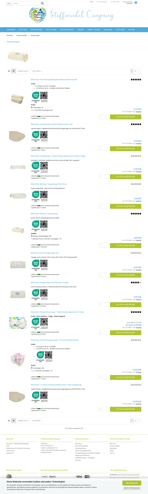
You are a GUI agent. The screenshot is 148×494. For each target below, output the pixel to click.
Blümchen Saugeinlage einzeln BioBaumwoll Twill (52, 124)
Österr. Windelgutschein (83, 451)
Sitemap (78, 460)
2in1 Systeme (51, 30)
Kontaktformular (46, 452)
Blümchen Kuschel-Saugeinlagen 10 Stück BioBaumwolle (55, 340)
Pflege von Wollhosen (82, 455)
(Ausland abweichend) (52, 116)
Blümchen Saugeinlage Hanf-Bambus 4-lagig (49, 282)
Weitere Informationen (132, 488)
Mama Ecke (108, 30)
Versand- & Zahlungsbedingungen (17, 443)
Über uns (113, 443)
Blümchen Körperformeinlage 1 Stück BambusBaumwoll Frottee (57, 312)
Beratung (78, 443)
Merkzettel (115, 2)
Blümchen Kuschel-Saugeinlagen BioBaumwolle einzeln (54, 79)
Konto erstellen (115, 446)
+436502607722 (52, 448)
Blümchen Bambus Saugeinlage (44, 214)
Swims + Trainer (93, 30)
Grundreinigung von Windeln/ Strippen (87, 453)
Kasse (112, 451)
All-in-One (23, 30)
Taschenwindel (36, 30)
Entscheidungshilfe (81, 446)
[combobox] (23, 71)
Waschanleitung (80, 448)
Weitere (131, 30)
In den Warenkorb (125, 117)
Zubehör (80, 30)
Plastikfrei (120, 30)
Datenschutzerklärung (37, 489)
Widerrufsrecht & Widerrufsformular (18, 448)
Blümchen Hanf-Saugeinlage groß (45, 253)
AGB (7, 446)
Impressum (10, 453)
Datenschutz (10, 451)
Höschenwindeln (67, 30)
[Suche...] (9, 3)
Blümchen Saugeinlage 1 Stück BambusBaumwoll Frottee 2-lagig (58, 156)
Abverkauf (11, 30)
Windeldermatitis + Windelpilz (85, 458)
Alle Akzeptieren (132, 483)
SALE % (112, 453)
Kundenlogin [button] (102, 2)
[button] (91, 2)
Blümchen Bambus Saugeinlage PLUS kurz (49, 184)
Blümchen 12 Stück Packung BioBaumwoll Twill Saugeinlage (56, 385)
